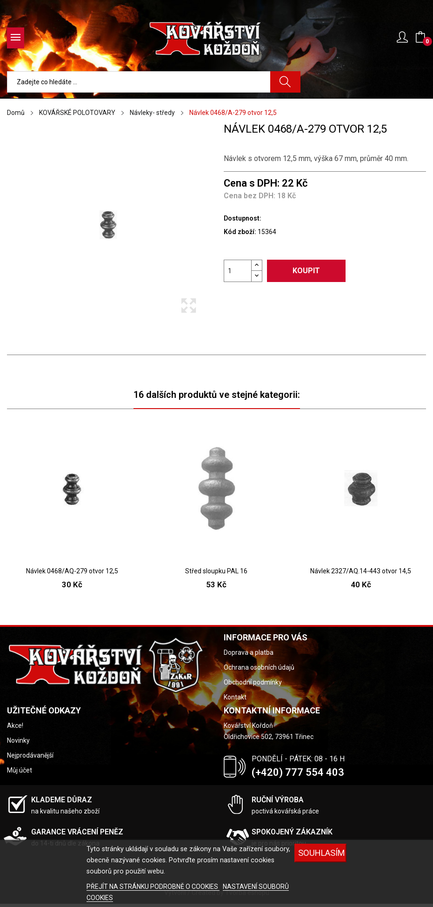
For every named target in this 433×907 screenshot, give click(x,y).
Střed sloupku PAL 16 (216, 571)
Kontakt (235, 697)
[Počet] (238, 271)
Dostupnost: (242, 218)
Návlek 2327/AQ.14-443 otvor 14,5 (360, 571)
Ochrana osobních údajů (259, 667)
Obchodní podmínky (253, 682)
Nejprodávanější (30, 755)
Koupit (306, 270)
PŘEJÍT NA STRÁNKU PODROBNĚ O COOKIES (153, 886)
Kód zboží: (240, 231)
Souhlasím (321, 853)
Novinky (18, 740)
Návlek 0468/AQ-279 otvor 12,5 (72, 571)
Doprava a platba (248, 652)
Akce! (15, 725)
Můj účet (19, 770)
